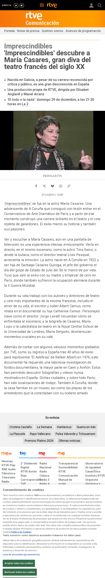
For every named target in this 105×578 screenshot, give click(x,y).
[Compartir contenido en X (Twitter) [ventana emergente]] (44, 185)
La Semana (44, 427)
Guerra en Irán (86, 427)
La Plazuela (17, 434)
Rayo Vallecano (40, 434)
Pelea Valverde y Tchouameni (75, 434)
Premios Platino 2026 (39, 440)
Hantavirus (64, 427)
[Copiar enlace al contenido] (69, 185)
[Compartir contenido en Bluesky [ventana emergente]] (52, 185)
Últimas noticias (69, 440)
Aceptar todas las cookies (19, 568)
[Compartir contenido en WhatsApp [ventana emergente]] (61, 185)
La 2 (25, 104)
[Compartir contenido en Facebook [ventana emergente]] (36, 185)
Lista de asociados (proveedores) (21, 560)
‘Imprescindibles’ (17, 203)
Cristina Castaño (21, 427)
